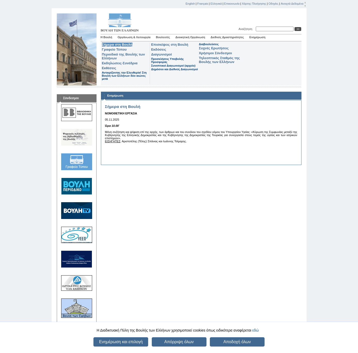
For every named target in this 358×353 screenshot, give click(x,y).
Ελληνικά (216, 3)
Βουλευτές (163, 37)
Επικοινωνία (232, 3)
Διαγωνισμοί (161, 54)
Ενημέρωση (257, 37)
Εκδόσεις (158, 49)
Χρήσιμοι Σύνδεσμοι (215, 53)
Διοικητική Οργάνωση (190, 37)
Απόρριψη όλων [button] (179, 342)
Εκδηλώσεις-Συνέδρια (120, 63)
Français (202, 3)
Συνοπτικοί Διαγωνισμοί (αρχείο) (173, 65)
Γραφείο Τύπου (114, 49)
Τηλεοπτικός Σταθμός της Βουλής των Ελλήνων (219, 60)
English (190, 3)
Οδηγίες (273, 3)
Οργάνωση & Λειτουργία (133, 37)
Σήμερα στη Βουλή (117, 44)
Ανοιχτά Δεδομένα (292, 3)
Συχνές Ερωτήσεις (214, 48)
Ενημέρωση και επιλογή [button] (121, 342)
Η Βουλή (106, 37)
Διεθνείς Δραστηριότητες (227, 37)
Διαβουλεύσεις (209, 44)
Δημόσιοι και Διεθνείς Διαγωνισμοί (174, 69)
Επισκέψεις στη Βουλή (169, 44)
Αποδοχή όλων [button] (237, 342)
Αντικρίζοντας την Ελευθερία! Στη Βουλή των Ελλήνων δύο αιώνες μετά (124, 75)
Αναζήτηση (246, 28)
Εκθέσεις (109, 68)
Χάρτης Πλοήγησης (254, 3)
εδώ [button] (255, 330)
